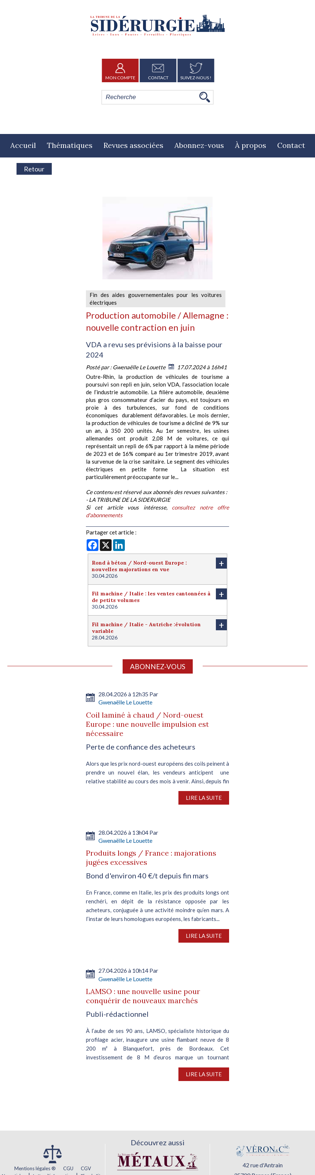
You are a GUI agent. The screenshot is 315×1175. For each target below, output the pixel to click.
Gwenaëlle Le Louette (140, 367)
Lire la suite (204, 797)
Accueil (23, 145)
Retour (34, 169)
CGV (86, 1168)
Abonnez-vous (199, 145)
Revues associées (133, 145)
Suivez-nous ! (195, 70)
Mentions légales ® (35, 1168)
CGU (68, 1168)
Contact (158, 70)
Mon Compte (120, 70)
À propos (250, 145)
